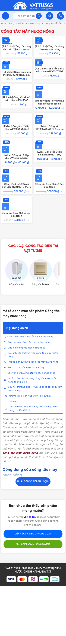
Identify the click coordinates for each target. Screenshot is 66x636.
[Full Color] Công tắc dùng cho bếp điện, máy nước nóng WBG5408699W (16, 49)
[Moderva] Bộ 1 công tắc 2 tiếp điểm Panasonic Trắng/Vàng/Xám (49, 104)
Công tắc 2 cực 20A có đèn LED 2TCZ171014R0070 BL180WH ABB (16, 187)
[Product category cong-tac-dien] (16, 272)
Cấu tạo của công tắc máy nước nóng (29, 342)
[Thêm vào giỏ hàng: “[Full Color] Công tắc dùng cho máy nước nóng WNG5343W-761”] (38, 40)
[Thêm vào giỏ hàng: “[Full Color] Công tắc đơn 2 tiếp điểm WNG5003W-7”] (38, 62)
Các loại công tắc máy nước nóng (26, 348)
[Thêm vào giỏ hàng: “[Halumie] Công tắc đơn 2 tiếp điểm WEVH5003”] (5, 91)
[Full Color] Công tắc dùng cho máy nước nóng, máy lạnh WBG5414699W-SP (16, 75)
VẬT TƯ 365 (12, 568)
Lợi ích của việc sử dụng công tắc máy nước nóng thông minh (32, 380)
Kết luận (12, 401)
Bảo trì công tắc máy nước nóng (26, 367)
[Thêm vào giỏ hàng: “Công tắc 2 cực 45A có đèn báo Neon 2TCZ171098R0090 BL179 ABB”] (5, 206)
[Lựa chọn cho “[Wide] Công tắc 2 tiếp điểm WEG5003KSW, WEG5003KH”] (5, 149)
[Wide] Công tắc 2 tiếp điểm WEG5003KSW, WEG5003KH (16, 158)
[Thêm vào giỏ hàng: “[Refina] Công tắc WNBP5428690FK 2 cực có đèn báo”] (38, 120)
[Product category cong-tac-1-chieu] (40, 272)
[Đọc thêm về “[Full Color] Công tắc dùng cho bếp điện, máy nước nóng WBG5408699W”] (5, 40)
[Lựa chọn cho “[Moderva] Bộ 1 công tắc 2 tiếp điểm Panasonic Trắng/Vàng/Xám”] (38, 94)
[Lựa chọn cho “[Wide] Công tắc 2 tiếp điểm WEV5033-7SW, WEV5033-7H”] (38, 145)
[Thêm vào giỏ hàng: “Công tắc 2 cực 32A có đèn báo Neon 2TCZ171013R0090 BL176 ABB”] (38, 178)
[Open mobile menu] (5, 15)
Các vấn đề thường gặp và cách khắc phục (31, 373)
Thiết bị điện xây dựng (28, 24)
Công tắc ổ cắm (54, 24)
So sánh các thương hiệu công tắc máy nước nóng (33, 355)
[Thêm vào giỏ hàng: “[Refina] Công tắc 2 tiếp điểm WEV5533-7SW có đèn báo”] (5, 120)
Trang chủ (6, 24)
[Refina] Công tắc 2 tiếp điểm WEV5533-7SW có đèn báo (17, 129)
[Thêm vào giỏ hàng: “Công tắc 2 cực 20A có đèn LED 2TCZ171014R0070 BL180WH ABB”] (5, 178)
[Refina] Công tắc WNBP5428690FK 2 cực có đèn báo (50, 129)
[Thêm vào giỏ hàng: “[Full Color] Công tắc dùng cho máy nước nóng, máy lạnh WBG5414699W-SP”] (5, 65)
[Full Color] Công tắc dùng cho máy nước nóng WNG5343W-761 (49, 49)
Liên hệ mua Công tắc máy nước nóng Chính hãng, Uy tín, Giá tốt (33, 409)
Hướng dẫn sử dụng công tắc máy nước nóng (33, 362)
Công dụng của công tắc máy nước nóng (30, 337)
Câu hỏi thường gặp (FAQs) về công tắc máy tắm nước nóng (35, 389)
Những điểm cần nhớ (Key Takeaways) (30, 396)
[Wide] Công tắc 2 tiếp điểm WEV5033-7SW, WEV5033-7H (49, 155)
